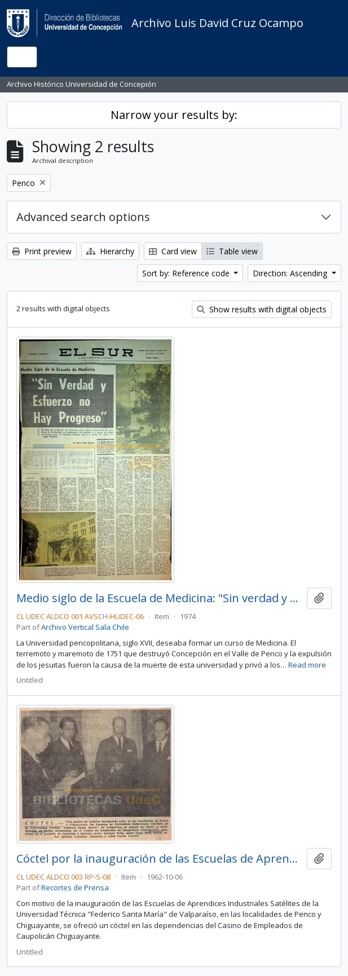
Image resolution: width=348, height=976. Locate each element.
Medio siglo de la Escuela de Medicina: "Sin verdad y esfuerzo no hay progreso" (159, 598)
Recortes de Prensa (75, 887)
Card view (173, 251)
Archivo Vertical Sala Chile (85, 627)
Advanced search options (83, 216)
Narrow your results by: (174, 114)
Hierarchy (110, 251)
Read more (307, 665)
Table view (232, 251)
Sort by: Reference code (187, 273)
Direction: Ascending (291, 273)
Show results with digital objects (262, 309)
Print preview (42, 251)
